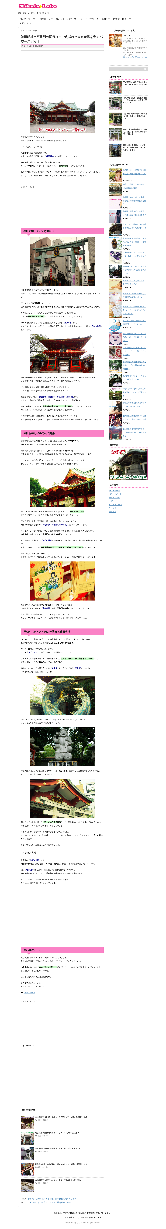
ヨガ (131, 19)
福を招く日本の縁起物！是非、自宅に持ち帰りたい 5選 (52, 1199)
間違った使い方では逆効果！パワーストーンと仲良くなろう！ (134, 256)
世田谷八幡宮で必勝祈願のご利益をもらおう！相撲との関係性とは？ (61, 1164)
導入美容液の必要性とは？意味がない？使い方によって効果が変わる (134, 241)
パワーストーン (75, 19)
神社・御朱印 (40, 19)
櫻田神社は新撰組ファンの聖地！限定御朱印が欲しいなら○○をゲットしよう (135, 147)
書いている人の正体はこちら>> (135, 57)
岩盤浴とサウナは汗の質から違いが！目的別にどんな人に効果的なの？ (134, 310)
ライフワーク (92, 19)
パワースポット (57, 19)
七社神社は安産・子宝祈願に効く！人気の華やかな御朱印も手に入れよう (135, 100)
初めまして (25, 19)
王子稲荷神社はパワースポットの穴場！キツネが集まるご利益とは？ (61, 1117)
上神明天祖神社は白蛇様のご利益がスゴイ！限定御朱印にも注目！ (134, 365)
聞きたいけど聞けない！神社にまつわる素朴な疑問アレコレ (134, 227)
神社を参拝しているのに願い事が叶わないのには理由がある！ (134, 392)
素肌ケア (106, 19)
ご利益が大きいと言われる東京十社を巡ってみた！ (50, 1202)
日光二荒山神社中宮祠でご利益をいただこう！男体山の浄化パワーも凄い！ (135, 131)
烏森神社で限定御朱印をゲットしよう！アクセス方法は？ (57, 1133)
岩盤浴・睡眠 (119, 19)
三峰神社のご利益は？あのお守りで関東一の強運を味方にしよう (134, 270)
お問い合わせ (26, 23)
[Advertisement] (62, 70)
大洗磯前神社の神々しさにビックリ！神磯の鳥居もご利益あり (58, 1180)
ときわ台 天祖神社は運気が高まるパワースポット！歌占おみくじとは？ (135, 116)
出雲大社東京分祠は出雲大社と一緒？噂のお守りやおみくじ (58, 1148)
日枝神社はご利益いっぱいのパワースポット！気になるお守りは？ (134, 351)
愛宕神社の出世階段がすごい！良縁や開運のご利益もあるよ (134, 432)
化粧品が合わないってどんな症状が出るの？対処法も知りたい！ (134, 337)
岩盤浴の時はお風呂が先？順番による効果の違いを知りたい (134, 173)
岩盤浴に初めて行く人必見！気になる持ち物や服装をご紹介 (134, 200)
